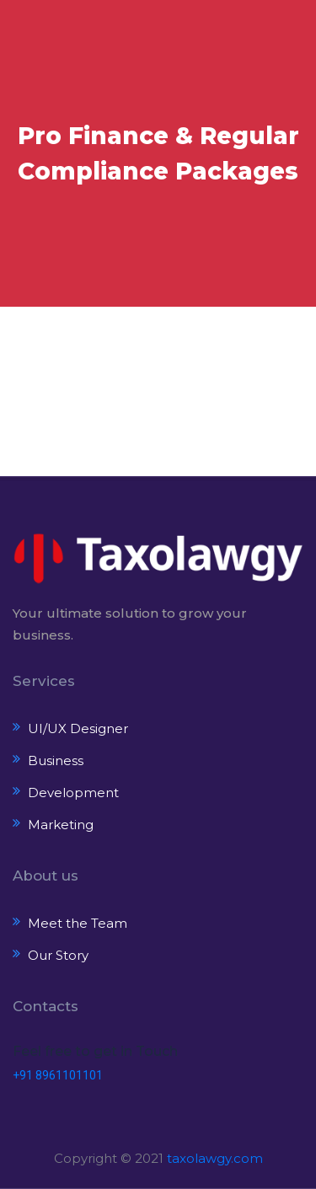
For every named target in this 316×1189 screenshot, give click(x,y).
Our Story (58, 955)
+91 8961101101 (58, 1075)
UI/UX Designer (78, 728)
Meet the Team (77, 923)
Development (73, 793)
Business (55, 760)
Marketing (61, 825)
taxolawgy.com (215, 1158)
